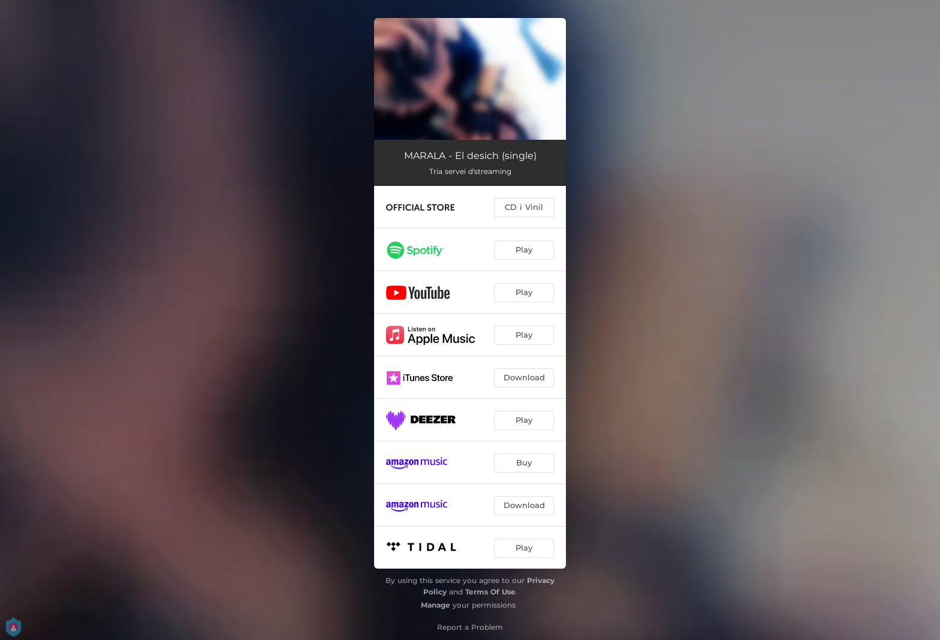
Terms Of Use (490, 591)
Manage (435, 604)
